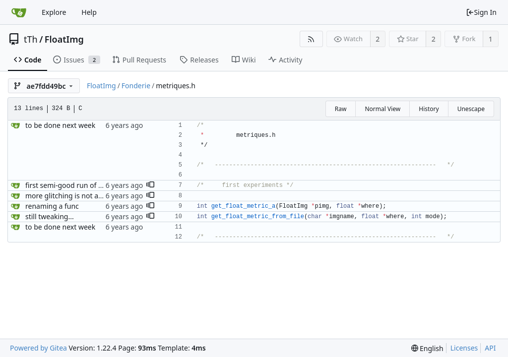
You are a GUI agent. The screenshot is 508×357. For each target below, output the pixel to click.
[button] (150, 185)
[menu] (427, 348)
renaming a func (52, 206)
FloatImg (64, 39)
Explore (54, 12)
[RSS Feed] (311, 39)
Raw (341, 109)
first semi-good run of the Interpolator (87, 185)
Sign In (481, 12)
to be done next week (60, 125)
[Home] (19, 12)
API (490, 348)
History (429, 109)
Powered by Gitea (38, 348)
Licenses (464, 348)
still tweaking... (49, 216)
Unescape (471, 109)
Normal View (382, 109)
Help (89, 12)
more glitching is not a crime (72, 195)
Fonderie (136, 85)
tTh (31, 39)
